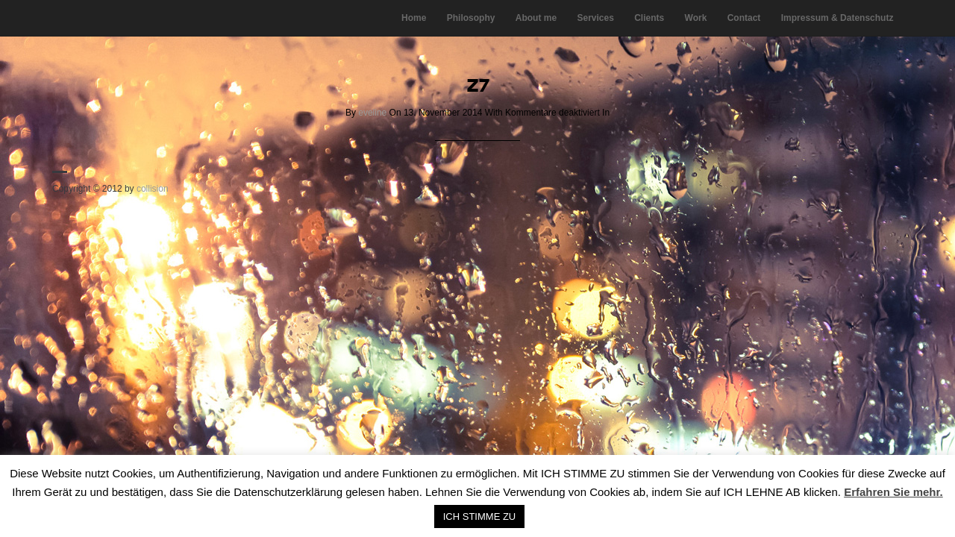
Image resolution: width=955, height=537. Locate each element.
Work (696, 18)
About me (536, 18)
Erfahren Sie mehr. (893, 492)
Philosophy (471, 18)
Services (595, 18)
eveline (372, 112)
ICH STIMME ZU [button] (479, 516)
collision (153, 188)
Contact (744, 18)
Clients (649, 18)
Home (413, 18)
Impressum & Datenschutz (837, 18)
